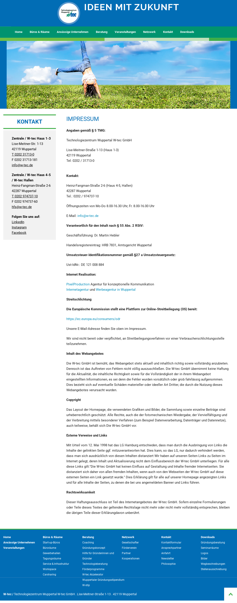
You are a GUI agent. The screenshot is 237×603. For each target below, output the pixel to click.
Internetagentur (77, 290)
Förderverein (129, 547)
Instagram (19, 227)
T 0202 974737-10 (25, 196)
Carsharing (49, 574)
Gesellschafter (130, 542)
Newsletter (167, 558)
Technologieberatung (95, 563)
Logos (204, 553)
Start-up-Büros (51, 542)
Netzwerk (149, 32)
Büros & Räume (39, 32)
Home (18, 32)
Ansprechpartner (171, 547)
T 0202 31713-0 (23, 154)
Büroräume (49, 547)
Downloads (187, 32)
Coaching (88, 542)
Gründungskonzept (93, 547)
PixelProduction (78, 284)
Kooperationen (131, 558)
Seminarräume (210, 547)
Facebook (19, 233)
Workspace (49, 569)
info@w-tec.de (22, 165)
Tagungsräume (52, 558)
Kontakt (168, 32)
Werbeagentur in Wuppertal (116, 290)
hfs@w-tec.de (22, 207)
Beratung (101, 32)
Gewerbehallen (51, 553)
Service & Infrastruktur (56, 563)
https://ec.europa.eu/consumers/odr (93, 319)
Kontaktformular (171, 542)
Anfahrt (165, 553)
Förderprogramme (93, 569)
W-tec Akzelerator (92, 574)
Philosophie (168, 563)
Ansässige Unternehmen (72, 32)
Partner (126, 553)
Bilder (204, 558)
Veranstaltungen (125, 32)
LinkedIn (18, 222)
